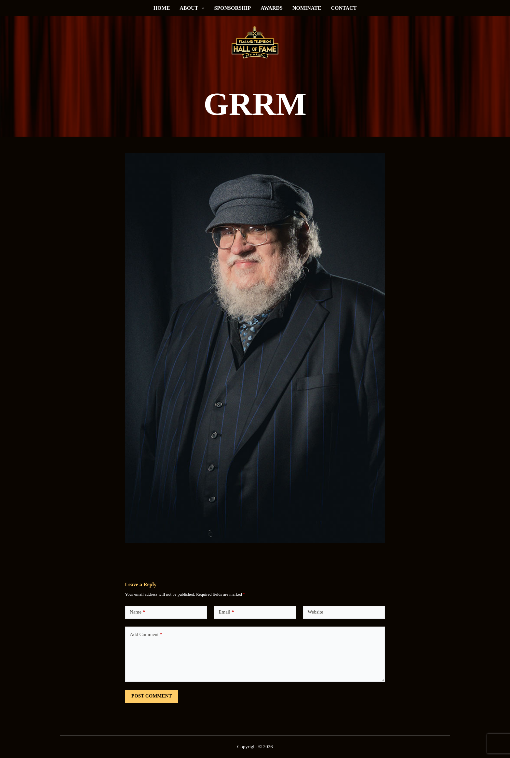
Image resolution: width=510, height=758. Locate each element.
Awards (272, 8)
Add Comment (146, 634)
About (193, 8)
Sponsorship (232, 8)
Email (226, 612)
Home (162, 8)
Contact (344, 8)
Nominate (306, 8)
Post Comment (151, 695)
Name (137, 612)
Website (315, 612)
